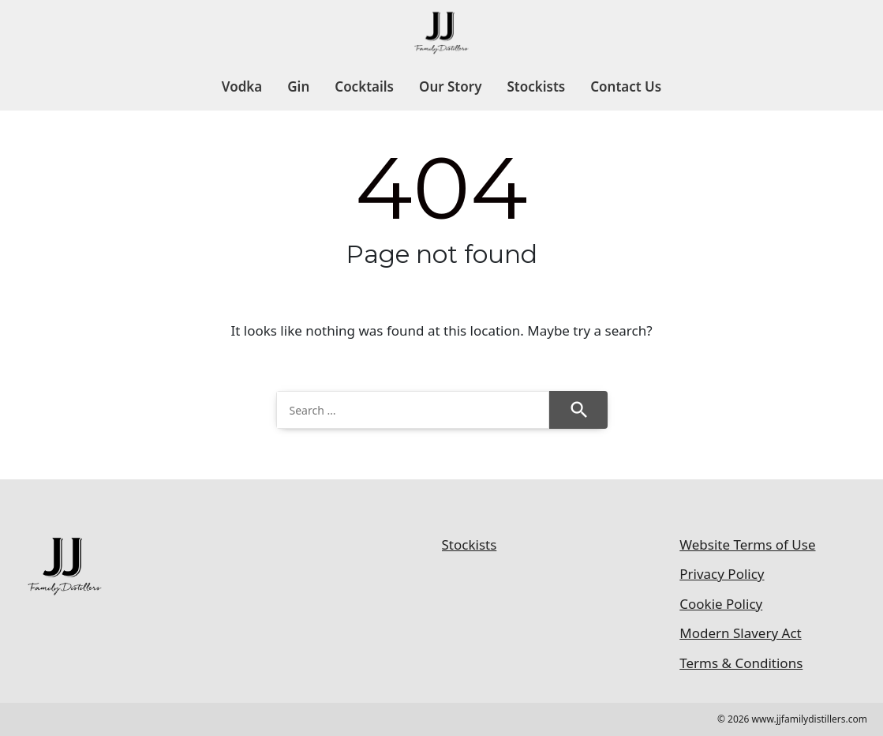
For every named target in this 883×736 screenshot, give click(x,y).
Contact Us (625, 86)
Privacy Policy (721, 574)
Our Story (450, 86)
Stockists (536, 86)
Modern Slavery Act (740, 633)
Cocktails (364, 86)
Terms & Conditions (741, 663)
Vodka (242, 86)
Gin (298, 86)
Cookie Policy (720, 604)
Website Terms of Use (747, 544)
